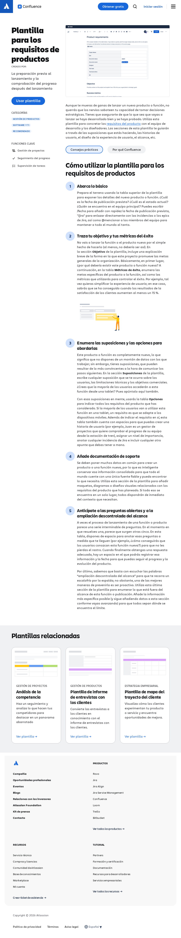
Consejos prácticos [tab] (84, 149)
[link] (153, 6)
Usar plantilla (28, 100)
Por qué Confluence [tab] (127, 149)
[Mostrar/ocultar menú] (174, 6)
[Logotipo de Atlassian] (6, 6)
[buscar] (134, 6)
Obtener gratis (113, 6)
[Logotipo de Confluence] (29, 7)
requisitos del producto (124, 123)
